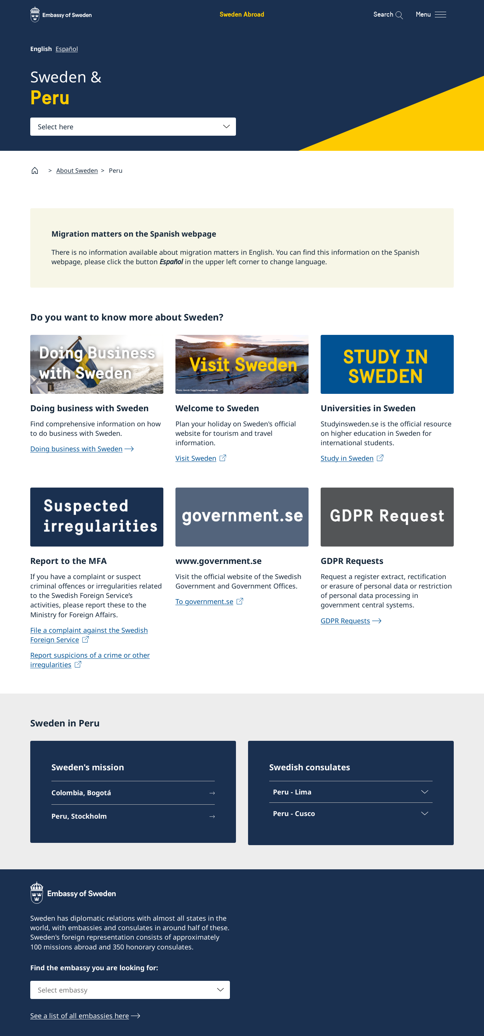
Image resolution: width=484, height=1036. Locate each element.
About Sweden (77, 170)
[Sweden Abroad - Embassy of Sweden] (68, 14)
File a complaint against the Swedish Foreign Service (89, 634)
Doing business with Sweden (76, 448)
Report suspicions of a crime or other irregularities (90, 659)
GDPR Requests (345, 620)
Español (67, 49)
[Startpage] (37, 170)
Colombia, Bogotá (81, 792)
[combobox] (133, 127)
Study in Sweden (347, 458)
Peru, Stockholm (79, 816)
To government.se (204, 601)
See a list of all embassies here (79, 1015)
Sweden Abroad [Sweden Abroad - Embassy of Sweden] (242, 14)
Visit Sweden (195, 458)
